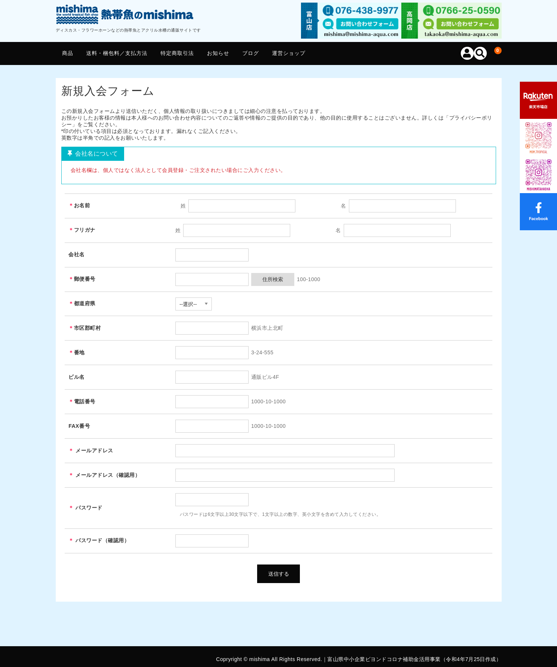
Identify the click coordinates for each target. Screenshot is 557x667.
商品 (67, 53)
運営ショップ (288, 53)
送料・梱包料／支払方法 (117, 53)
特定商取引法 (177, 53)
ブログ (250, 53)
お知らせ (218, 53)
